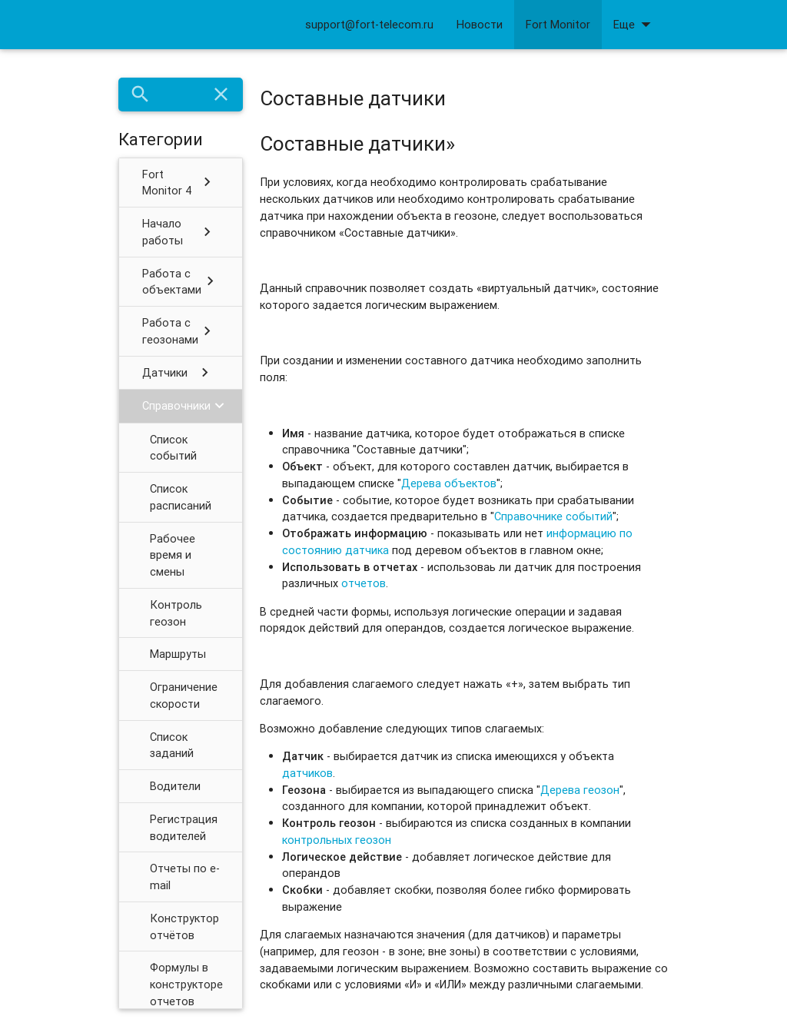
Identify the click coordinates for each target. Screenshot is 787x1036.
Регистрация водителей (184, 827)
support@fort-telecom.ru (369, 24)
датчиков (307, 772)
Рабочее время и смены (172, 555)
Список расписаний (180, 497)
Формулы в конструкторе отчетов (186, 984)
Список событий (173, 447)
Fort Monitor (558, 24)
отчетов (363, 583)
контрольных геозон (336, 839)
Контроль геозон (176, 613)
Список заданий (172, 745)
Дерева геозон (579, 789)
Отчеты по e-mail (185, 876)
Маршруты (178, 653)
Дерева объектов (448, 483)
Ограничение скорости (184, 695)
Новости (480, 24)
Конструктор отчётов (184, 926)
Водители (175, 786)
